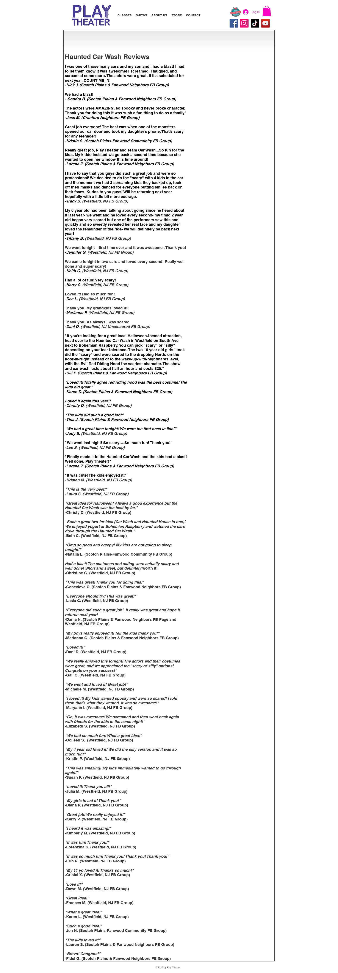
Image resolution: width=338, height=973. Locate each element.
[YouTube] (265, 23)
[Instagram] (244, 23)
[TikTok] (255, 23)
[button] (266, 11)
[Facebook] (234, 23)
